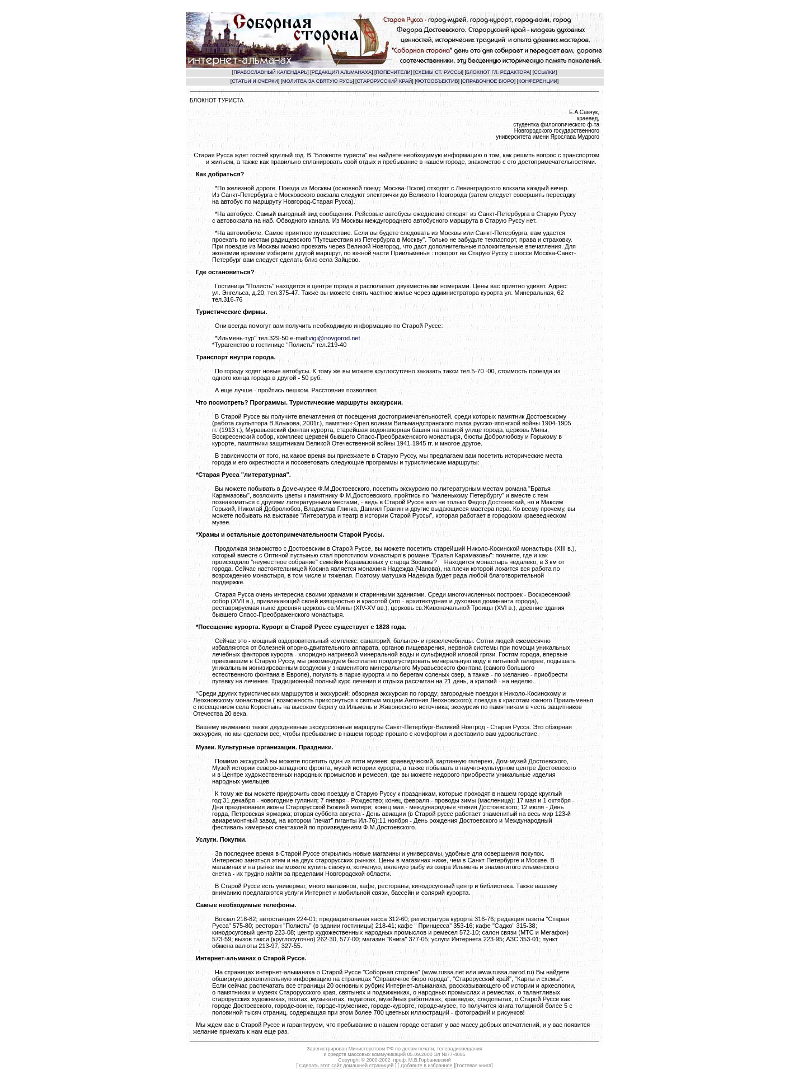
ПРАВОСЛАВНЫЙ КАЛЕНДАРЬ (270, 72)
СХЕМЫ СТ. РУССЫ (438, 72)
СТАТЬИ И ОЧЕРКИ (255, 81)
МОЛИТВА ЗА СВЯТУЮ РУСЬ (317, 81)
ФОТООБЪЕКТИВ (437, 81)
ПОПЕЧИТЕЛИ (393, 72)
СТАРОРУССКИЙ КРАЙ (384, 81)
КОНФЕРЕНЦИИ (537, 81)
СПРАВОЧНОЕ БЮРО (488, 81)
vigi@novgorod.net (334, 338)
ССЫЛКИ (545, 72)
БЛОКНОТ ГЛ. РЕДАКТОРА (498, 72)
